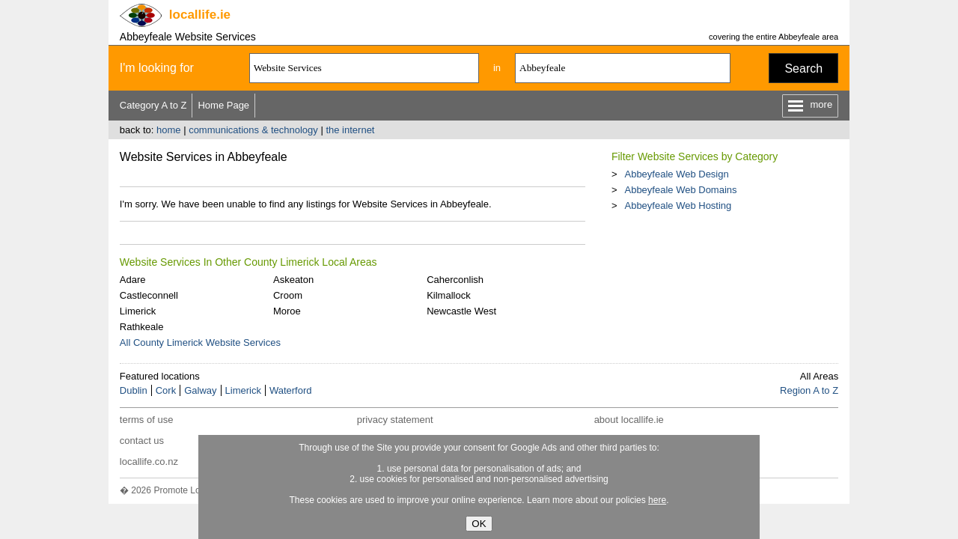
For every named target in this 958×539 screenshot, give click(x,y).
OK (479, 523)
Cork (166, 390)
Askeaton (293, 279)
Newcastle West (461, 311)
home (168, 129)
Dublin (133, 390)
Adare (133, 279)
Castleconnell (149, 295)
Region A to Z (809, 390)
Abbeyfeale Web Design (676, 174)
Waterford (290, 390)
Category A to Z (153, 105)
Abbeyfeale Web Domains (680, 189)
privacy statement (395, 419)
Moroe (287, 311)
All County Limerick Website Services (200, 342)
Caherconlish (455, 279)
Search (803, 68)
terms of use (147, 419)
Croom (287, 295)
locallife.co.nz (149, 461)
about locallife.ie (629, 419)
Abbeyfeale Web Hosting (677, 205)
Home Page (223, 105)
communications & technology (253, 129)
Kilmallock (449, 295)
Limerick (138, 311)
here (657, 500)
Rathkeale (142, 326)
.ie (200, 14)
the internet (350, 129)
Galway (200, 390)
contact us (142, 440)
